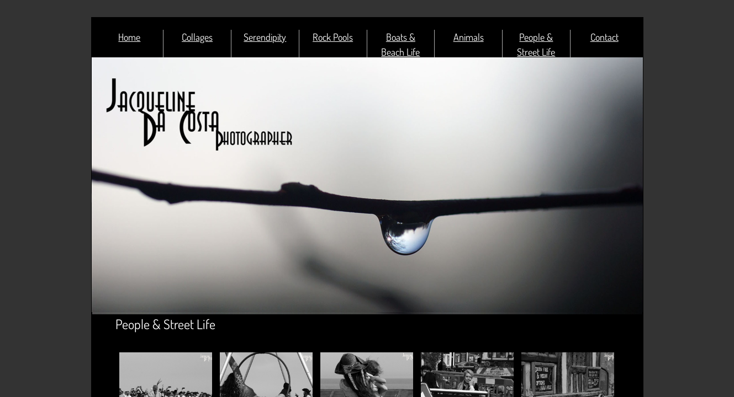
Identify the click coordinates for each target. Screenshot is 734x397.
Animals (468, 37)
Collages (197, 37)
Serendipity (265, 37)
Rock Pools (333, 37)
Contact (604, 37)
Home (129, 37)
